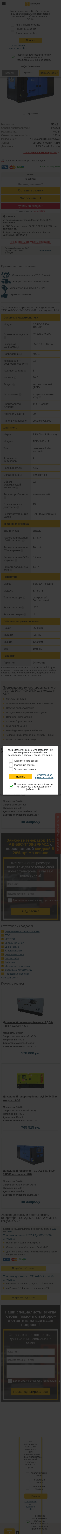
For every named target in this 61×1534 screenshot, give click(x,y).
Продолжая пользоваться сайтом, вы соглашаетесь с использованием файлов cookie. (33, 787)
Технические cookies (25, 769)
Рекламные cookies (24, 765)
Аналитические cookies (26, 761)
